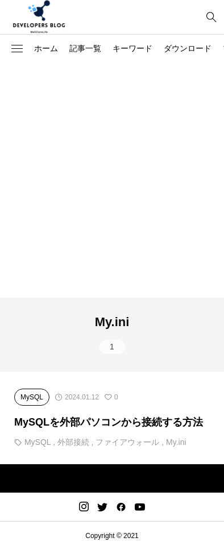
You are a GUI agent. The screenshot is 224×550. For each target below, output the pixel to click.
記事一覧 (85, 48)
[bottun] (211, 17)
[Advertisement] (112, 180)
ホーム (46, 48)
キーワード (132, 48)
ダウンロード (187, 48)
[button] (17, 49)
